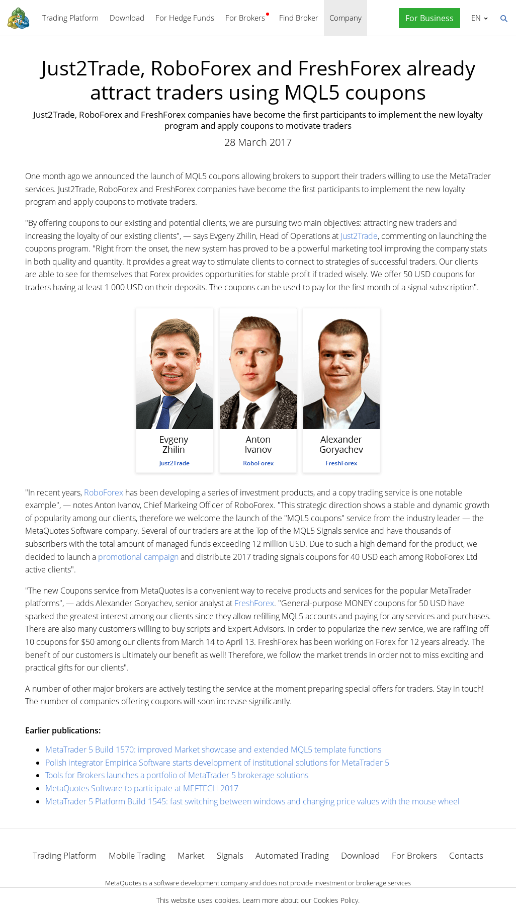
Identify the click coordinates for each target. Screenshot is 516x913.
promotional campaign (138, 556)
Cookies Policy (335, 900)
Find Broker (298, 18)
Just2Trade (359, 235)
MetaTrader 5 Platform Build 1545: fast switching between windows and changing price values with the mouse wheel (252, 801)
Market (191, 855)
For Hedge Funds (184, 18)
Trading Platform (70, 18)
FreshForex (254, 603)
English (474, 18)
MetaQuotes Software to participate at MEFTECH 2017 (141, 788)
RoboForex (103, 492)
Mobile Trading (137, 855)
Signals (230, 855)
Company (345, 18)
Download (127, 18)
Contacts (466, 855)
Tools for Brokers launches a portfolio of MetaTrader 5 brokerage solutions (176, 775)
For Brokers (245, 18)
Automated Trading (292, 855)
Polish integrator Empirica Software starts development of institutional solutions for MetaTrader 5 (217, 762)
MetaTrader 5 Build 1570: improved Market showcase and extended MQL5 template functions (213, 749)
